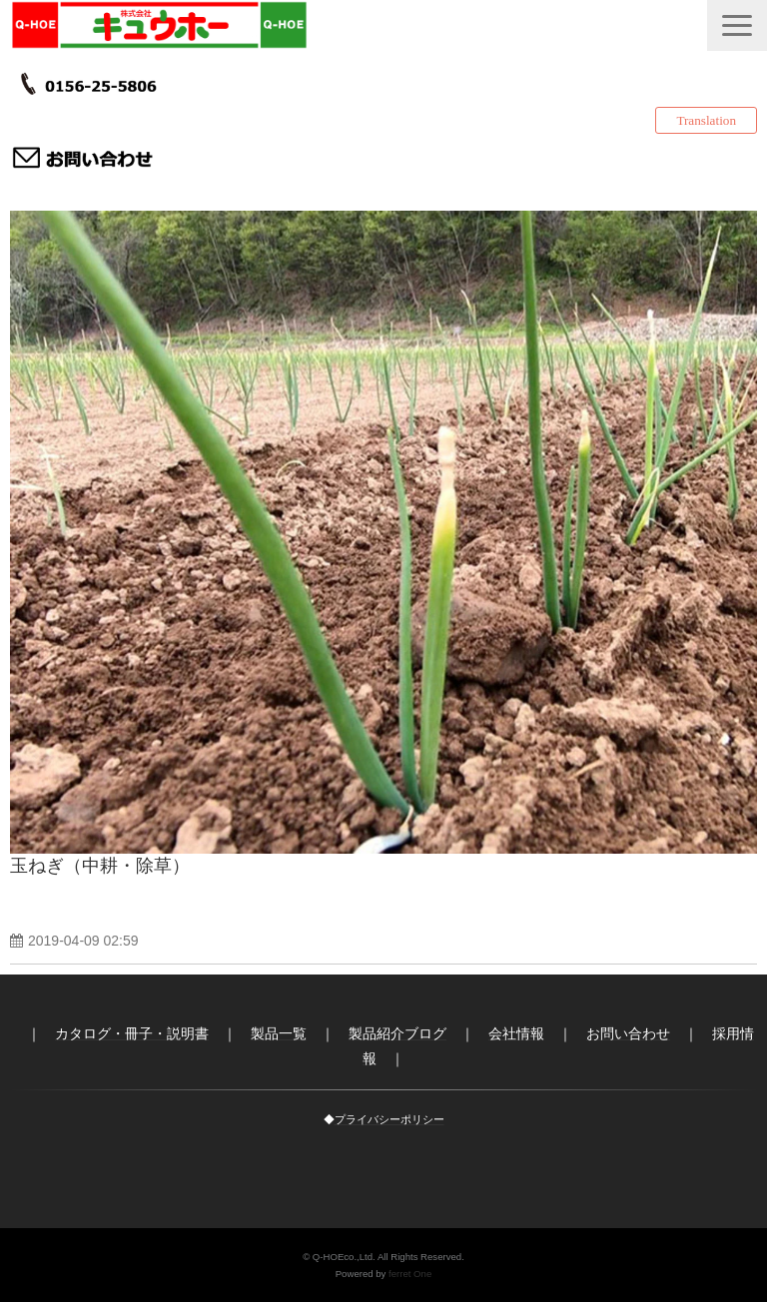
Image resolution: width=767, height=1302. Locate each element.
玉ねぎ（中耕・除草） (100, 866)
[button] (737, 25)
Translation (706, 120)
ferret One (409, 1273)
